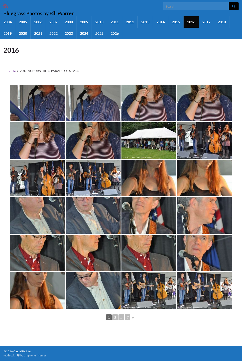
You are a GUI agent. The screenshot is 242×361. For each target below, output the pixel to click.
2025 (99, 33)
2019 (7, 33)
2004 (7, 22)
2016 (191, 22)
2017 (206, 22)
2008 (69, 22)
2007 (53, 22)
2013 (145, 22)
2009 (84, 22)
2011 (114, 22)
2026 (114, 33)
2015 (176, 22)
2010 (99, 22)
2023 (69, 33)
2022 (53, 33)
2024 (84, 33)
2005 (23, 22)
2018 (222, 22)
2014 (160, 22)
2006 (38, 22)
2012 (130, 22)
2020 (23, 33)
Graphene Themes (35, 355)
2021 (38, 33)
